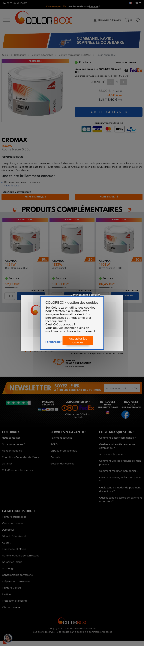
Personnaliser (53, 341)
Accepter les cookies (78, 340)
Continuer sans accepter (85, 294)
